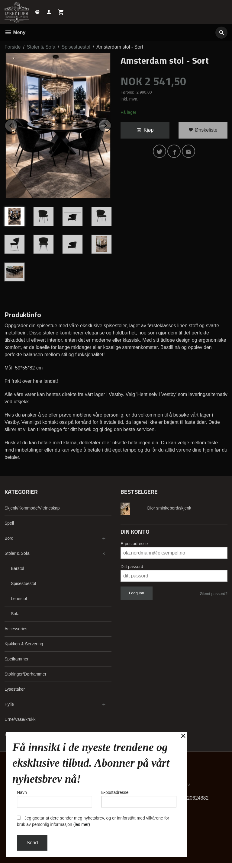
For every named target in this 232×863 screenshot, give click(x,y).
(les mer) (81, 824)
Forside (13, 47)
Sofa (15, 613)
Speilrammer (16, 659)
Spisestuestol (23, 583)
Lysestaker (15, 689)
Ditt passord (132, 566)
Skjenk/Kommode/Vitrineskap (32, 508)
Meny (15, 32)
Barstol (17, 568)
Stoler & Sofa (17, 553)
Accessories (16, 628)
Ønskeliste (202, 130)
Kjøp (145, 130)
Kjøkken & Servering (24, 643)
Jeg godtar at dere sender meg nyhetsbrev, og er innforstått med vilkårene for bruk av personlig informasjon (93, 821)
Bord (9, 538)
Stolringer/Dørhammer (25, 674)
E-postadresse (134, 543)
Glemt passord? (213, 593)
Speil (9, 523)
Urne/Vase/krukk (20, 719)
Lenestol (19, 598)
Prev (17, 124)
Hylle (9, 704)
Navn (54, 798)
